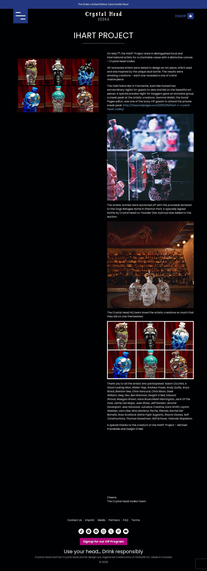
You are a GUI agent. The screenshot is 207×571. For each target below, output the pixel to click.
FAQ (125, 520)
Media (101, 520)
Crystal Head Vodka (103, 16)
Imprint (89, 520)
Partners (114, 520)
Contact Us (74, 520)
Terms (135, 520)
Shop (181, 16)
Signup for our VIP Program (103, 541)
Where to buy (163, 16)
